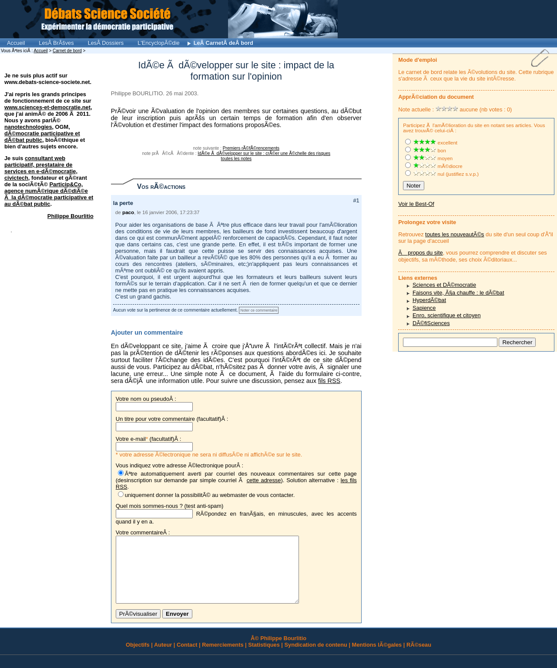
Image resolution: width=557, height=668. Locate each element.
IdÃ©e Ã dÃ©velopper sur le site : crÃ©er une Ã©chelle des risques (264, 153)
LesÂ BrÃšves (56, 43)
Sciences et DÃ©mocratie (444, 285)
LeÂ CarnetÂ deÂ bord (223, 43)
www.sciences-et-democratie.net (47, 107)
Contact (187, 658)
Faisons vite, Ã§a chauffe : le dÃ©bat (458, 292)
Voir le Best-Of (416, 204)
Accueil (16, 43)
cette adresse (264, 480)
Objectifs (138, 658)
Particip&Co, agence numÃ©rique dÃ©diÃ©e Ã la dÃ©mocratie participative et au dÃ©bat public (48, 194)
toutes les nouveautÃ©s (454, 234)
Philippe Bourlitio (70, 216)
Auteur (163, 658)
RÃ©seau (418, 658)
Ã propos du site (420, 252)
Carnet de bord (67, 50)
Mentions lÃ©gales (377, 658)
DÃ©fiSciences (431, 323)
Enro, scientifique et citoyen (447, 315)
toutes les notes (236, 158)
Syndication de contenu (316, 658)
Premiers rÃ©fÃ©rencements (251, 148)
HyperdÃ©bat (429, 300)
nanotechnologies (28, 127)
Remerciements (222, 658)
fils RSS (329, 380)
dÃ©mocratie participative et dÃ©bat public (42, 136)
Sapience (424, 308)
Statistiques (264, 658)
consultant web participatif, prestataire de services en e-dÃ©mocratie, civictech (40, 168)
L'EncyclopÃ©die (159, 43)
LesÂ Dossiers (106, 43)
